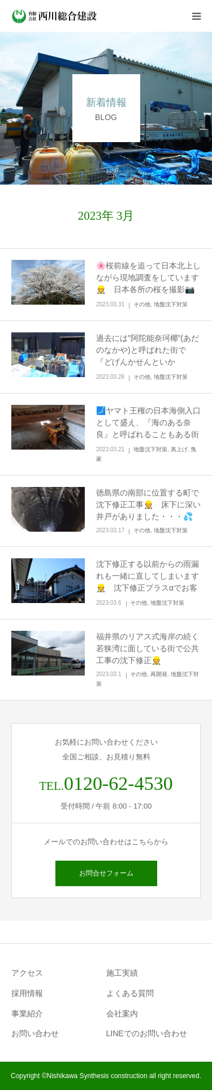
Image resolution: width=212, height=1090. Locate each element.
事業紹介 (27, 1013)
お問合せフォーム (106, 873)
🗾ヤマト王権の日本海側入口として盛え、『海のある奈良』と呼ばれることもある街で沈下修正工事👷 (148, 428)
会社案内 (122, 1013)
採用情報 (27, 993)
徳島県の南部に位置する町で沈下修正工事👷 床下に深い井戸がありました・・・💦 (148, 504)
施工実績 (122, 972)
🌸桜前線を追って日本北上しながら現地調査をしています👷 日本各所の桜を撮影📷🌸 (148, 283)
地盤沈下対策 (171, 304)
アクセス (27, 972)
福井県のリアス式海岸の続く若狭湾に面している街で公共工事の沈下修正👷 (147, 648)
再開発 (158, 674)
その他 (141, 304)
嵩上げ (179, 449)
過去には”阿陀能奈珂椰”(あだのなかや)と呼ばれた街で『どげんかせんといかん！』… (147, 356)
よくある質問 (130, 993)
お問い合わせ (35, 1033)
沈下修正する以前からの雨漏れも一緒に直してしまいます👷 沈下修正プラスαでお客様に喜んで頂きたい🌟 (147, 581)
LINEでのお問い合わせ (146, 1033)
